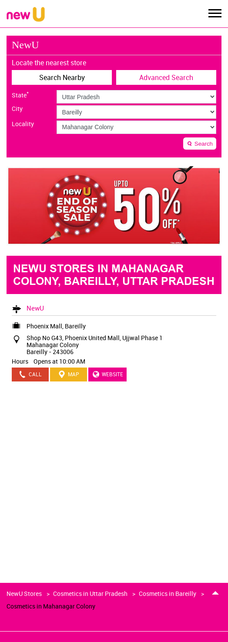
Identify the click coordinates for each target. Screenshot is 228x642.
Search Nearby (62, 77)
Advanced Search (166, 77)
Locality (23, 123)
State (20, 94)
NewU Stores (25, 593)
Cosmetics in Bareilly (167, 593)
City (17, 108)
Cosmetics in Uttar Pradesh (90, 593)
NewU (35, 308)
